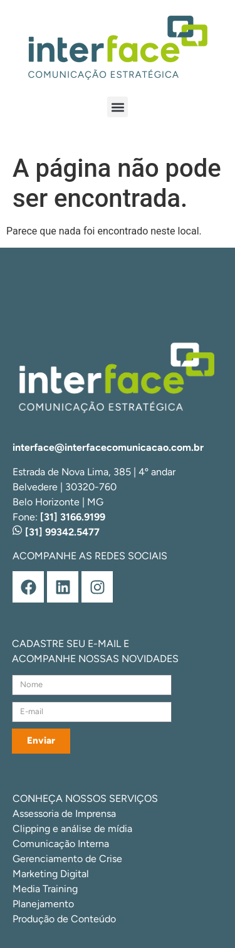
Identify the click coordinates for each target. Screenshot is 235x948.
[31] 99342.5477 (56, 532)
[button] (117, 107)
